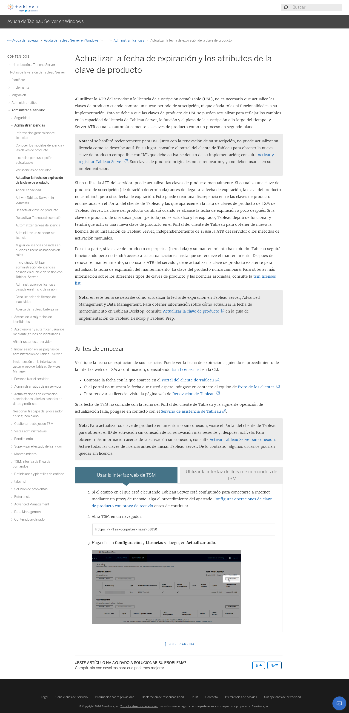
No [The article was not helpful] (274, 665)
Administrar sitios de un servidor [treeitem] (37, 387)
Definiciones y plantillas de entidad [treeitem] (38, 474)
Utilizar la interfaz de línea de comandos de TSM (231, 475)
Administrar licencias (129, 40)
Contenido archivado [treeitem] (29, 519)
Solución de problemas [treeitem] (30, 489)
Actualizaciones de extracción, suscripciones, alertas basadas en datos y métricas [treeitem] (37, 399)
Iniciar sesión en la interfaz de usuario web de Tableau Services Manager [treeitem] (36, 366)
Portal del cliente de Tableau (189, 380)
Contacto (211, 697)
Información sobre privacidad (114, 697)
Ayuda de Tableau (22, 40)
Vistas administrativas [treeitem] (30, 431)
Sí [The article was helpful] (258, 665)
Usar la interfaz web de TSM (126, 475)
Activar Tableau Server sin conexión (242, 439)
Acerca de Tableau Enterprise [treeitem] (37, 309)
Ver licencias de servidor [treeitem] (33, 170)
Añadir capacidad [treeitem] (28, 190)
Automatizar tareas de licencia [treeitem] (38, 225)
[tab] (126, 475)
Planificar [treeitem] (17, 80)
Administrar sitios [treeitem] (23, 103)
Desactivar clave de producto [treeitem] (37, 210)
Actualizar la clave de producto (192, 311)
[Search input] (317, 7)
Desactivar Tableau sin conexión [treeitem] (39, 218)
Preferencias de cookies (241, 697)
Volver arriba (179, 644)
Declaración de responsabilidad (163, 697)
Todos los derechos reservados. (139, 706)
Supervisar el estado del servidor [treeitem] (37, 446)
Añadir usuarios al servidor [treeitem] (32, 342)
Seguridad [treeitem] (21, 118)
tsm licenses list (186, 369)
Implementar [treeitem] (20, 88)
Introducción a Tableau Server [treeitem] (32, 65)
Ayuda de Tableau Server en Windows (71, 40)
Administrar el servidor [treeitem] (27, 110)
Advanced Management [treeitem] (31, 504)
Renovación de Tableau (194, 394)
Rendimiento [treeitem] (23, 439)
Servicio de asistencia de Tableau (192, 411)
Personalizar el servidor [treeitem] (31, 379)
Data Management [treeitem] (27, 512)
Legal (44, 697)
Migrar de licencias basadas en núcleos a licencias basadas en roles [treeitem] (38, 250)
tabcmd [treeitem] (19, 482)
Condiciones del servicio (71, 697)
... (106, 40)
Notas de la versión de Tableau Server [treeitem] (37, 72)
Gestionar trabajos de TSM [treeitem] (33, 424)
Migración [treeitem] (18, 95)
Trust (194, 697)
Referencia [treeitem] (21, 497)
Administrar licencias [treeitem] (29, 125)
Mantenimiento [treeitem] (25, 454)
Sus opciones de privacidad (282, 697)
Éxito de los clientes (257, 387)
